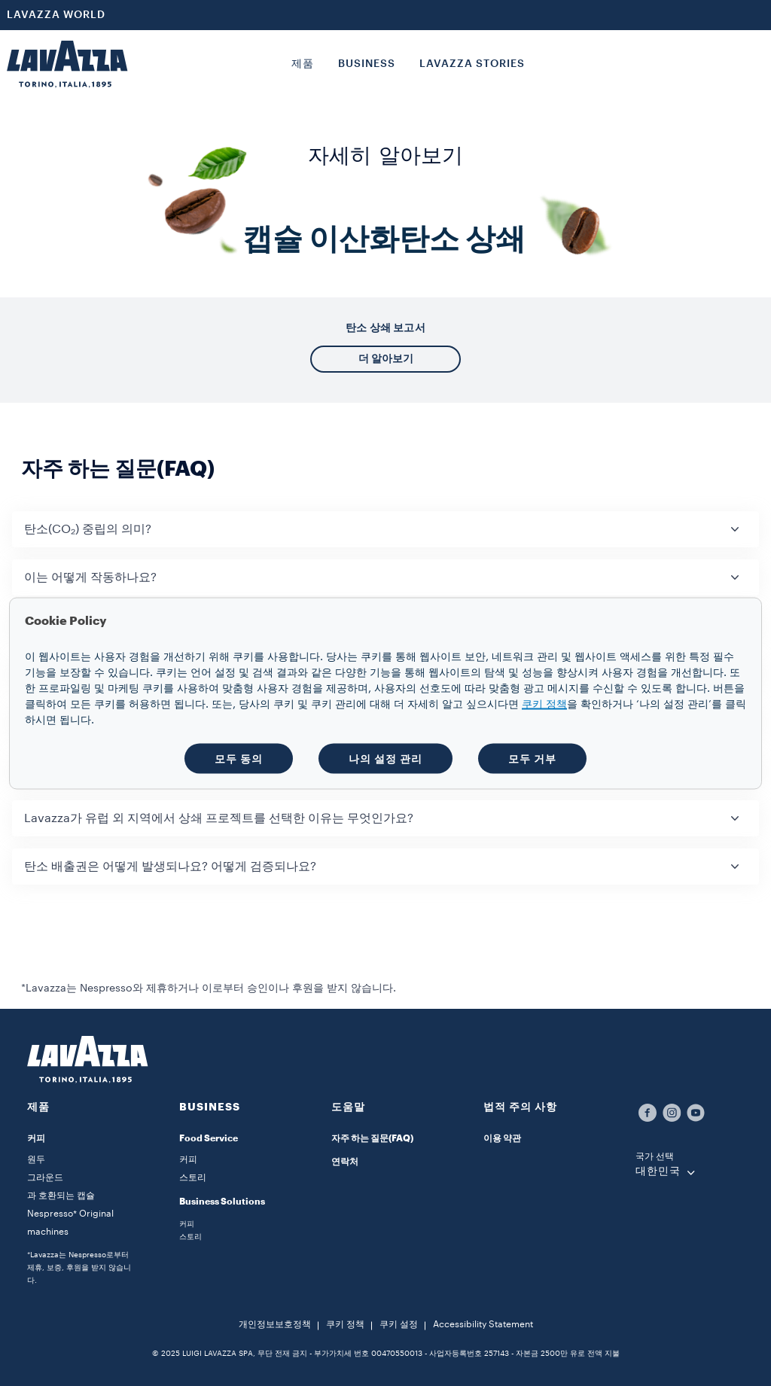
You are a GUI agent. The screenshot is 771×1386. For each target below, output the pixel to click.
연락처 (344, 1161)
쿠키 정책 (345, 1324)
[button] (385, 529)
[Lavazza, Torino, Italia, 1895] (67, 64)
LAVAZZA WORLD (56, 15)
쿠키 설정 (398, 1324)
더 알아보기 (385, 358)
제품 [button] (302, 64)
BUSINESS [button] (366, 64)
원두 (36, 1159)
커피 (36, 1138)
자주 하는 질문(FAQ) (372, 1138)
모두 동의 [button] (239, 758)
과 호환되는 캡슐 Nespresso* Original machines (70, 1213)
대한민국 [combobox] (658, 1171)
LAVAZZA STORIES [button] (472, 64)
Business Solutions (222, 1201)
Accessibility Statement (483, 1324)
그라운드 (45, 1177)
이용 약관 (502, 1138)
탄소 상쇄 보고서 (385, 327)
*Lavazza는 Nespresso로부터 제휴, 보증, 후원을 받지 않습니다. (79, 1267)
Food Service (208, 1138)
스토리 (192, 1177)
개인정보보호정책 (275, 1324)
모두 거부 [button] (532, 758)
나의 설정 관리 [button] (385, 758)
